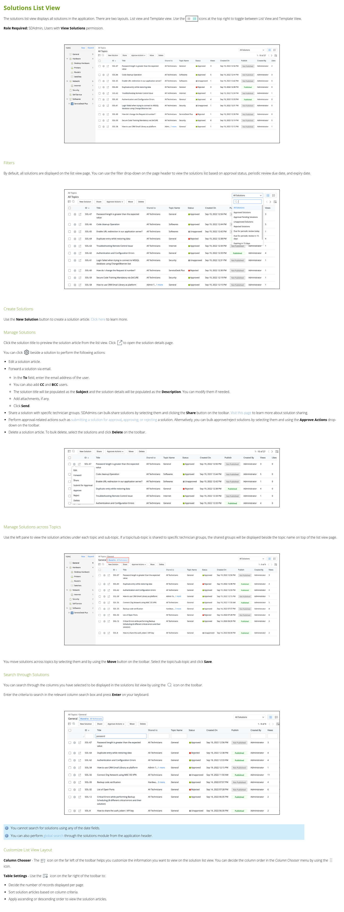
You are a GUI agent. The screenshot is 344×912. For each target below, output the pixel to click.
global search (54, 835)
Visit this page (241, 412)
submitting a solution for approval (96, 419)
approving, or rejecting (140, 419)
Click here (98, 319)
